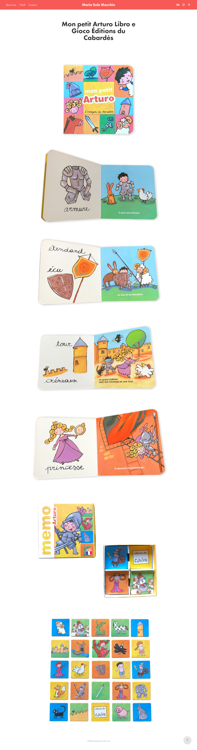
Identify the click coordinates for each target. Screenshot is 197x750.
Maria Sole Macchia (98, 4)
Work (22, 4)
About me (11, 4)
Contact (33, 4)
